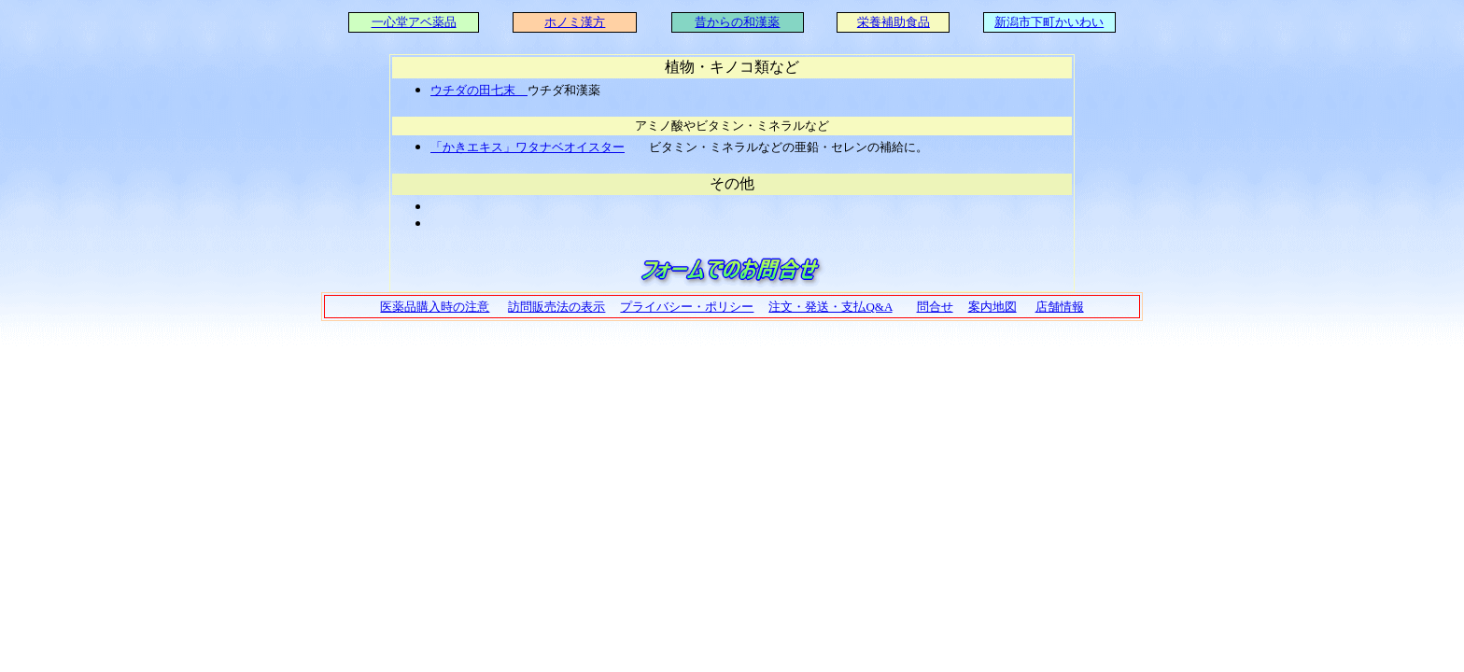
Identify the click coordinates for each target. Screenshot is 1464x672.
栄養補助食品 (893, 22)
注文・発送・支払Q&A (830, 307)
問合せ (935, 307)
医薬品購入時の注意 (434, 307)
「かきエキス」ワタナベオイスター (527, 147)
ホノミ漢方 (574, 22)
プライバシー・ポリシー (686, 307)
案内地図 (992, 307)
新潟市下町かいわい (1049, 22)
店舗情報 (1059, 307)
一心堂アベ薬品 (414, 22)
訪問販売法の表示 (556, 307)
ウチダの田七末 (479, 90)
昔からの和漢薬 (737, 22)
